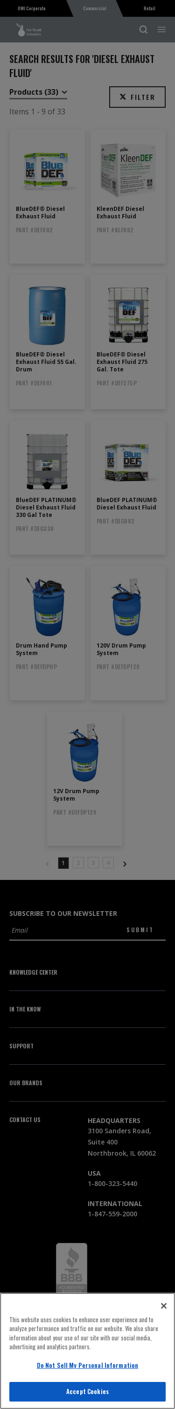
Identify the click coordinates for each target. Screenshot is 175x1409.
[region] (87, 1351)
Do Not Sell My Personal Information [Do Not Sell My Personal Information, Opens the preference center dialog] (88, 1365)
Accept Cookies (87, 1391)
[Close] (164, 1306)
